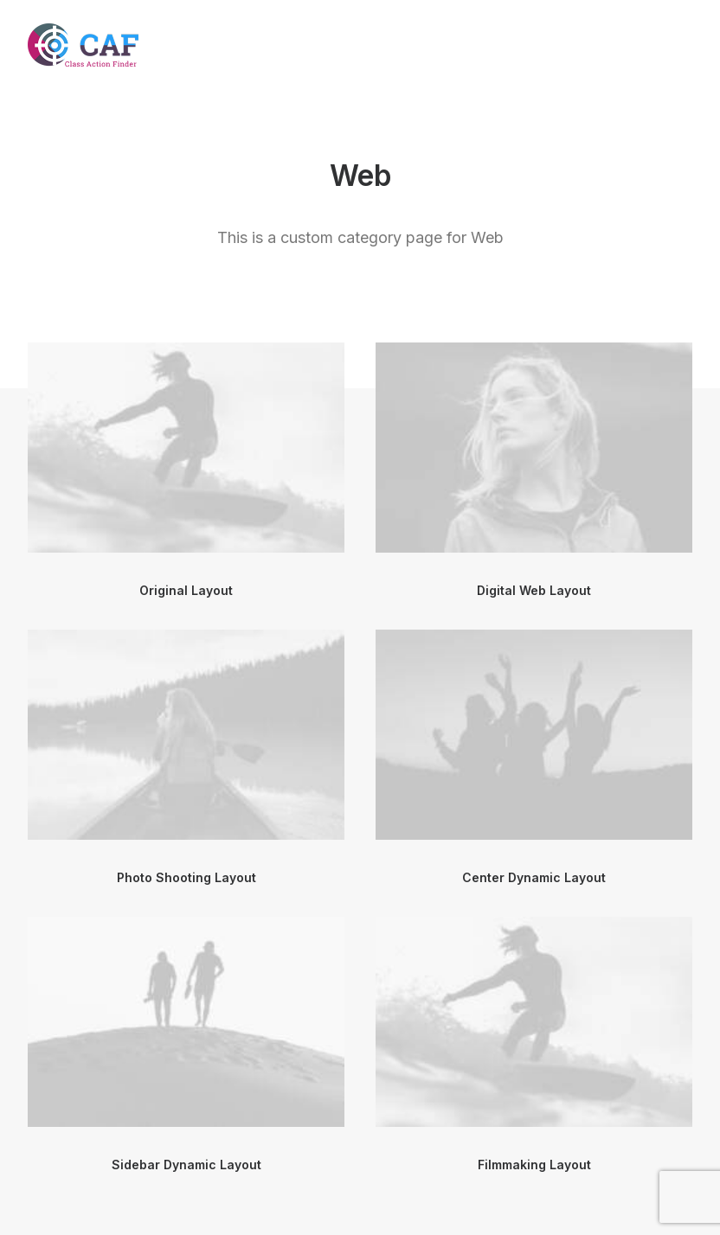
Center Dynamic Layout (534, 877)
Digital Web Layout (534, 590)
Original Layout (186, 590)
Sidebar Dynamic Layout (186, 1164)
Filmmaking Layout (534, 1164)
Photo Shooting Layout (186, 877)
